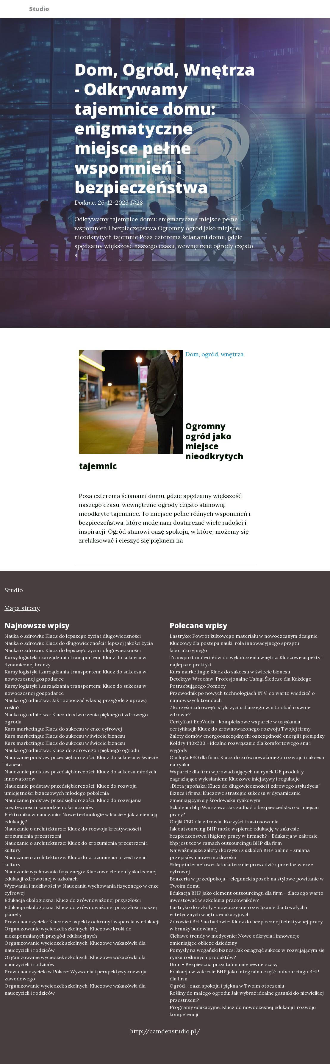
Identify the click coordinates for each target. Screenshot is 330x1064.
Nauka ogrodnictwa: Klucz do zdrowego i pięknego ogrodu (71, 750)
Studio (43, 10)
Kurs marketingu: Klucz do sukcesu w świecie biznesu (64, 736)
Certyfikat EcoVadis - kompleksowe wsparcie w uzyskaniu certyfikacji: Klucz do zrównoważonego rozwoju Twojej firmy (240, 725)
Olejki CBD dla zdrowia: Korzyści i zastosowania (224, 822)
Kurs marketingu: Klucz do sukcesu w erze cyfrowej (63, 729)
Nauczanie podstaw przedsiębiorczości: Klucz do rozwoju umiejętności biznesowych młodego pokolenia (70, 789)
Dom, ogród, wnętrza (214, 354)
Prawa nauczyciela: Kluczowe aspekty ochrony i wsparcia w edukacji (81, 921)
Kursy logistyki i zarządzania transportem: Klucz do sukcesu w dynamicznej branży (75, 660)
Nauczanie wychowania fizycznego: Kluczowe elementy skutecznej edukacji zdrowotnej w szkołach (80, 875)
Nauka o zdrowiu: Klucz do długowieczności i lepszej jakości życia (78, 643)
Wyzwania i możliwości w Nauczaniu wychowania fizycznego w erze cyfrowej (81, 889)
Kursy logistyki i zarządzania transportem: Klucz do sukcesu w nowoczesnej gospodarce (75, 675)
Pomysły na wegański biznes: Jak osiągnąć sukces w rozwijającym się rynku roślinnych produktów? (247, 953)
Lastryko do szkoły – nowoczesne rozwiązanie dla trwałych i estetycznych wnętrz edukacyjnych (238, 910)
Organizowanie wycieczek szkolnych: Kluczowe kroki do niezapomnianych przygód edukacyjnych (68, 932)
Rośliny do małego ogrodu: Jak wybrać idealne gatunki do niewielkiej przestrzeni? (247, 996)
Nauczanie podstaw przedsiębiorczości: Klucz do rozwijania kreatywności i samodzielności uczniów (73, 803)
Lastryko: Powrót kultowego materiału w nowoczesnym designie (244, 636)
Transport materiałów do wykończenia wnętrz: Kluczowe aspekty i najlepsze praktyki (246, 660)
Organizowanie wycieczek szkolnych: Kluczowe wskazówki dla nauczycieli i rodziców (75, 946)
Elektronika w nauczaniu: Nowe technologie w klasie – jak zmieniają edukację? (80, 818)
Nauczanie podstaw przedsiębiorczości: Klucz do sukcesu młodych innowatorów (80, 775)
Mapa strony (22, 608)
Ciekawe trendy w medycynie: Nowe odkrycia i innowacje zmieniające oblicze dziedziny (234, 939)
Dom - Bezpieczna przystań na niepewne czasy (223, 964)
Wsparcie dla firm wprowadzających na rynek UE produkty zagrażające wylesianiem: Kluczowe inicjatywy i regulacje (237, 775)
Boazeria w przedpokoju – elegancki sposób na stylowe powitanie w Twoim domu (247, 882)
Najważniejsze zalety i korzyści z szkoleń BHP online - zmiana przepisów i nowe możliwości (240, 853)
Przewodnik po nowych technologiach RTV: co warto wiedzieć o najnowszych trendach (242, 696)
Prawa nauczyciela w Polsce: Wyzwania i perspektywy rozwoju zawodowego (75, 975)
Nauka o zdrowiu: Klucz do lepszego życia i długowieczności (72, 636)
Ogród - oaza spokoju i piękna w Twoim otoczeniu (227, 986)
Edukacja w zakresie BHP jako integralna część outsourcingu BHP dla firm (244, 975)
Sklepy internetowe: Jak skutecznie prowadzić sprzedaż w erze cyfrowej (241, 868)
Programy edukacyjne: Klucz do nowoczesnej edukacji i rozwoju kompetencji (243, 1010)
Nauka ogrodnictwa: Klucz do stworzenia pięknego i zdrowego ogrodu (76, 718)
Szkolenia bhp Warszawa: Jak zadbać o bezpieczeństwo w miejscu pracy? (244, 810)
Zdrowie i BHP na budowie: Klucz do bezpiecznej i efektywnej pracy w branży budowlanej (246, 925)
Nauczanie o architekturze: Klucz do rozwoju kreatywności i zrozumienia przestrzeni (72, 832)
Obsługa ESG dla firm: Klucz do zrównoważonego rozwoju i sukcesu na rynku (247, 760)
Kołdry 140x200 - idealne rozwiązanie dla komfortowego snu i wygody (240, 746)
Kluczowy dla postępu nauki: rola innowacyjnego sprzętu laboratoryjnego (234, 646)
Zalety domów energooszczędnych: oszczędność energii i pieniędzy (247, 736)
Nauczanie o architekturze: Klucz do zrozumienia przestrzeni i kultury (76, 846)
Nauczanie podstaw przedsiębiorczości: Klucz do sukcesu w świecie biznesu (81, 760)
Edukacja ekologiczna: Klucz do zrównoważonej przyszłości (72, 900)
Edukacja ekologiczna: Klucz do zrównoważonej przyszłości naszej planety (80, 910)
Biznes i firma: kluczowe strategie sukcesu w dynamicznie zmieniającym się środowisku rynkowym (235, 796)
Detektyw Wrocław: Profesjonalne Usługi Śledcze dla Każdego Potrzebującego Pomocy (241, 682)
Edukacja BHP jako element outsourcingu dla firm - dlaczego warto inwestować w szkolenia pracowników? (246, 896)
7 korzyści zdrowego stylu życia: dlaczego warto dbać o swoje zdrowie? (240, 710)
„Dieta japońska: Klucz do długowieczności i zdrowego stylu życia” (245, 786)
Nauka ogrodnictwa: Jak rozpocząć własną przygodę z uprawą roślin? (75, 703)
